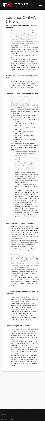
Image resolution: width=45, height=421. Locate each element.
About (4, 414)
